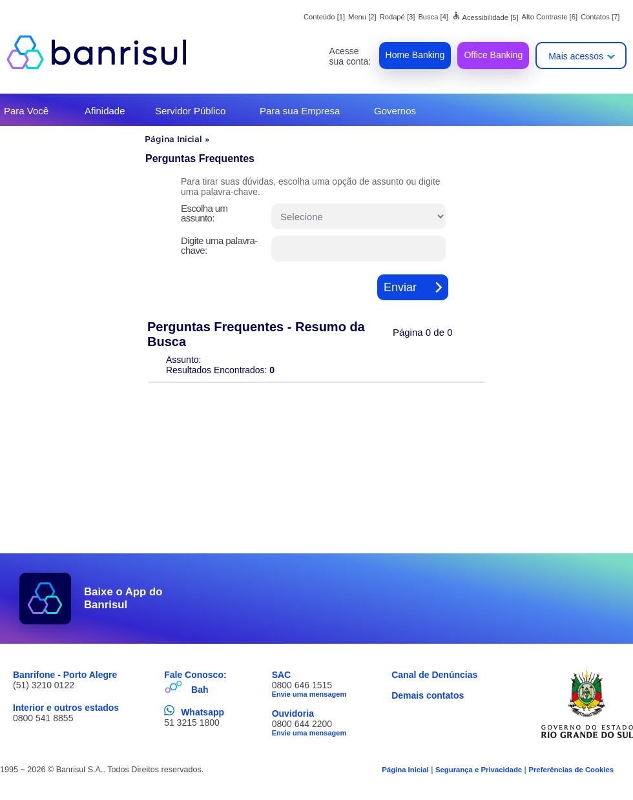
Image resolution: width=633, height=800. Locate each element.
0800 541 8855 (43, 718)
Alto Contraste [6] (549, 17)
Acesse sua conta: (350, 56)
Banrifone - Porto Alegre (65, 675)
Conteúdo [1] (324, 17)
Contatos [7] (600, 17)
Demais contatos (427, 695)
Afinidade (105, 110)
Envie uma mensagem (309, 694)
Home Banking (415, 55)
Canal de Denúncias (434, 675)
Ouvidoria (293, 713)
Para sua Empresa (300, 110)
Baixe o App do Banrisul (123, 598)
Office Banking (493, 55)
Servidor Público (190, 110)
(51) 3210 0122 (43, 685)
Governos (395, 110)
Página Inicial (173, 139)
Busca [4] (433, 17)
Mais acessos (575, 56)
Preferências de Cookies (571, 770)
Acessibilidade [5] (485, 17)
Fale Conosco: (195, 675)
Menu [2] (362, 17)
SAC (281, 675)
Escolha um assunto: (204, 213)
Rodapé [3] (397, 17)
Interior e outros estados (66, 708)
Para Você (26, 110)
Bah (199, 689)
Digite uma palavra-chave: (219, 245)
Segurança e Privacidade (478, 770)
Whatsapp (202, 712)
